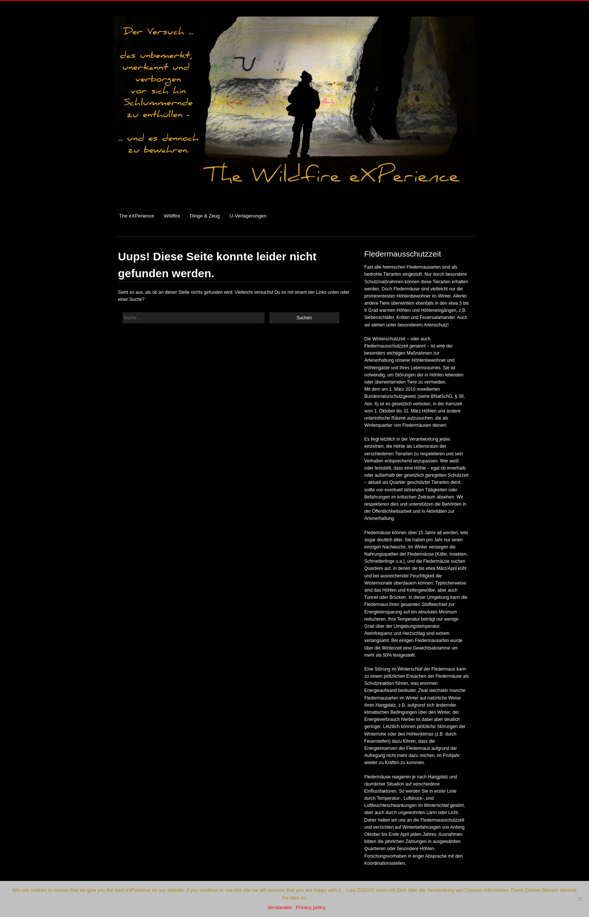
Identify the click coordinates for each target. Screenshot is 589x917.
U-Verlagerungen (248, 216)
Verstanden (279, 907)
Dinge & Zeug (205, 216)
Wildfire (172, 216)
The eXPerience (136, 216)
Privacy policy (310, 907)
